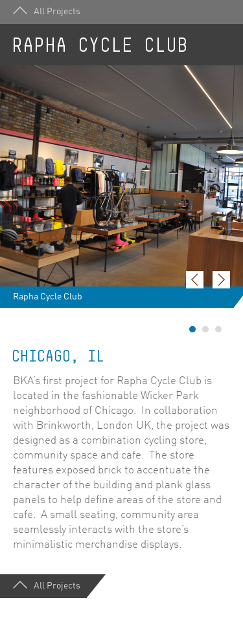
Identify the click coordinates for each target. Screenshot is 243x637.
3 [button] (218, 329)
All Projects (46, 11)
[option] (121, 186)
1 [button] (192, 329)
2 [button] (205, 329)
